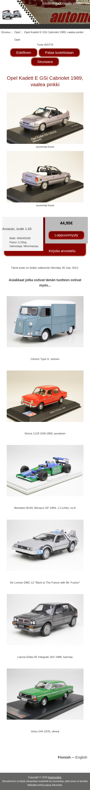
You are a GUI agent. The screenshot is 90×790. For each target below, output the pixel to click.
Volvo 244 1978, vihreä (45, 731)
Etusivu (47, 3)
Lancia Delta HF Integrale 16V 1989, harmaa (44, 656)
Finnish (64, 757)
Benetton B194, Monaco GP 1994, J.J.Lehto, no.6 (45, 507)
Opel (17, 32)
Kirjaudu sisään (71, 3)
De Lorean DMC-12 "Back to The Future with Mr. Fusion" (45, 582)
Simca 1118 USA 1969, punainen (45, 433)
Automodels (54, 777)
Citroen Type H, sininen (44, 358)
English (81, 757)
